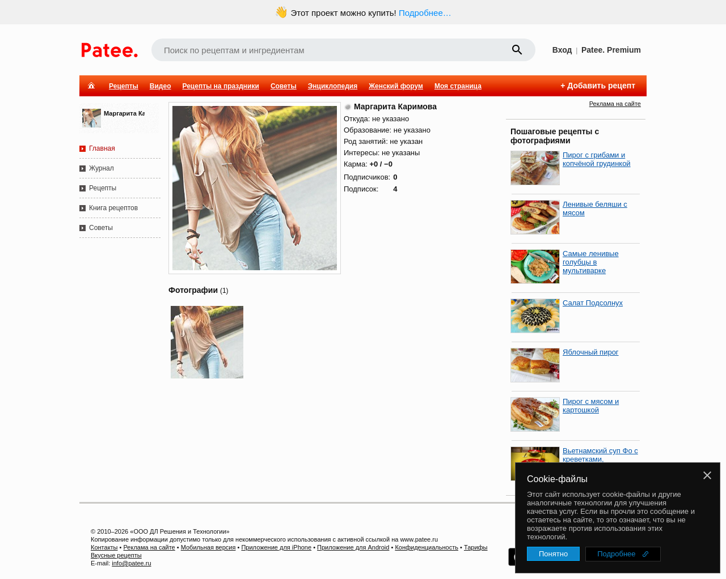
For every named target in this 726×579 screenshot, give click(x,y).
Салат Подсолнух (593, 303)
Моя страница (458, 86)
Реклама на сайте (615, 103)
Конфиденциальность (426, 547)
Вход (562, 49)
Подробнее (616, 554)
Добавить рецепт (601, 85)
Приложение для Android (353, 547)
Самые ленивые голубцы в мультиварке (591, 262)
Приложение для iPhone (276, 547)
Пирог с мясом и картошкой (591, 405)
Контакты (104, 547)
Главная (102, 148)
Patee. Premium (611, 49)
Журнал (101, 168)
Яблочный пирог (591, 352)
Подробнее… (425, 13)
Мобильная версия (208, 547)
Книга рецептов (113, 208)
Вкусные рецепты (116, 555)
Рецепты (123, 86)
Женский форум (396, 86)
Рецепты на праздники (220, 86)
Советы (284, 86)
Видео (160, 86)
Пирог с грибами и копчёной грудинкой (597, 159)
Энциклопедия (332, 86)
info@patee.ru (131, 563)
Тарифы (476, 547)
